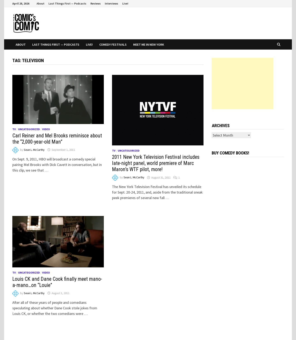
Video (46, 129)
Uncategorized (29, 129)
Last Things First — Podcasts (67, 3)
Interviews (111, 3)
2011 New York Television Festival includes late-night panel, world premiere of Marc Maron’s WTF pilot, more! (155, 163)
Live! (125, 3)
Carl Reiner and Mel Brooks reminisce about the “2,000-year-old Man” (57, 139)
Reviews (95, 3)
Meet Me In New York (148, 44)
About (40, 3)
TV (14, 129)
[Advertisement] (242, 83)
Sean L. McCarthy (34, 150)
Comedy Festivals (113, 44)
